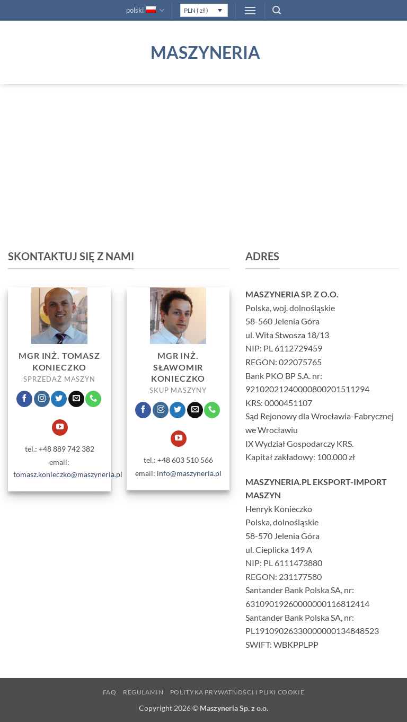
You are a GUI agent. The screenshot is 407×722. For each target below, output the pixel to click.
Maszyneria (203, 52)
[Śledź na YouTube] (60, 427)
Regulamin (143, 692)
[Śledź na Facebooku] (24, 399)
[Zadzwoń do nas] (93, 399)
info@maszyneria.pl (189, 473)
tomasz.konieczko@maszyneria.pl (67, 474)
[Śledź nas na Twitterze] (59, 399)
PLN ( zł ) (196, 10)
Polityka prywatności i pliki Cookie (237, 692)
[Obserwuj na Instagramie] (42, 399)
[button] (250, 10)
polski (145, 10)
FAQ (110, 692)
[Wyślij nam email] (76, 399)
